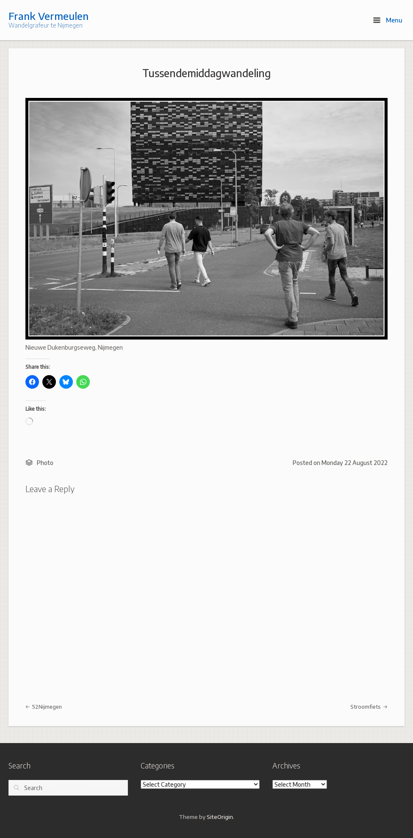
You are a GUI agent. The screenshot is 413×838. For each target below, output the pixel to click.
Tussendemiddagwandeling (206, 73)
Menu (387, 20)
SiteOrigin (220, 816)
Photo (45, 462)
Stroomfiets (369, 706)
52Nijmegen (43, 706)
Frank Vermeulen (48, 16)
